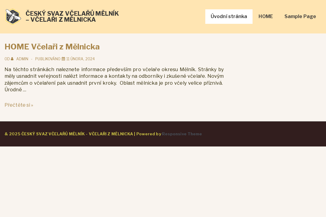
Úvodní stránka (229, 16)
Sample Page (300, 16)
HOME (266, 16)
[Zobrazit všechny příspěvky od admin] (20, 59)
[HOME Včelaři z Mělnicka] (81, 59)
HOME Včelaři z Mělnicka (52, 46)
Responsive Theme (182, 133)
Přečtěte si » (19, 105)
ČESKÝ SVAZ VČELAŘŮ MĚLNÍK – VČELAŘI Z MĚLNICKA (72, 16)
